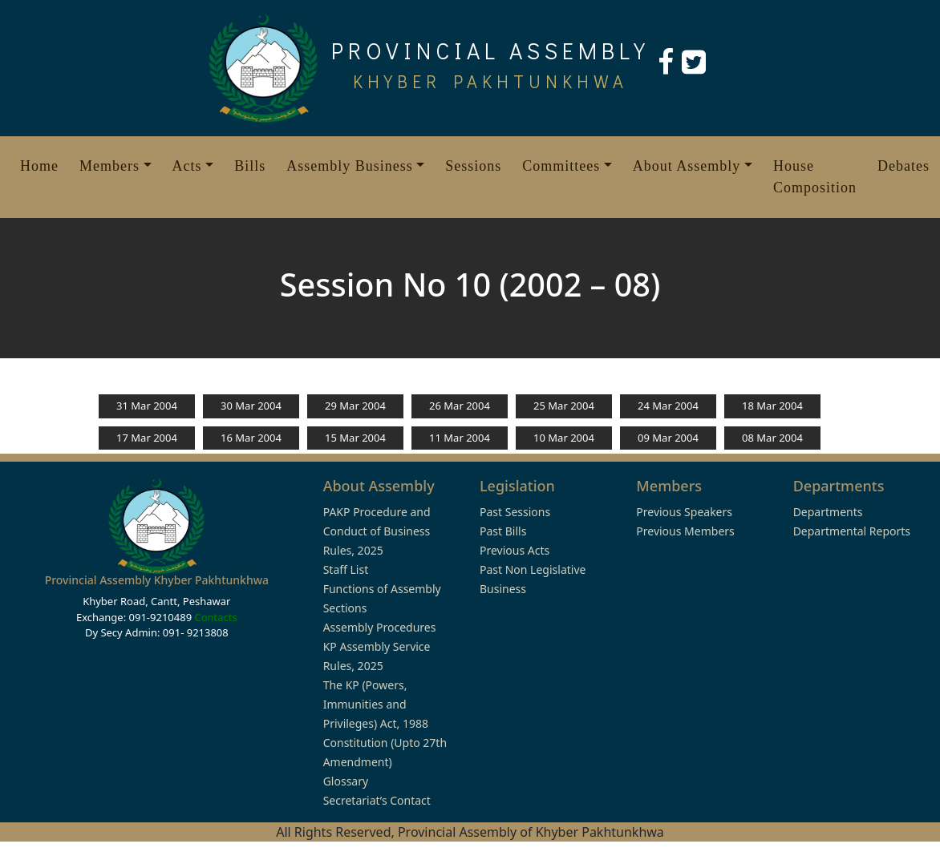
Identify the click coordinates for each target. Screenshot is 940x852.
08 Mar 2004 (772, 437)
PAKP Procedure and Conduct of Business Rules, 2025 (377, 531)
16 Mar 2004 (251, 437)
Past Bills (503, 531)
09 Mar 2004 (668, 437)
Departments (828, 511)
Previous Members (685, 531)
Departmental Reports (851, 531)
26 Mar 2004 (459, 405)
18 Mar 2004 (772, 405)
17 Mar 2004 (146, 437)
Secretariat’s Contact (377, 800)
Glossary (345, 781)
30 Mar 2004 (251, 405)
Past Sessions (515, 511)
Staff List (346, 569)
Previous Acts (514, 550)
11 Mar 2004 (459, 437)
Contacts (215, 617)
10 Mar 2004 (563, 437)
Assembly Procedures (379, 627)
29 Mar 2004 (355, 405)
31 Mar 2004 (146, 405)
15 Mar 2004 (355, 437)
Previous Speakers (684, 511)
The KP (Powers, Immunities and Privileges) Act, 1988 (375, 704)
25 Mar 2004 (563, 405)
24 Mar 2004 (668, 405)
